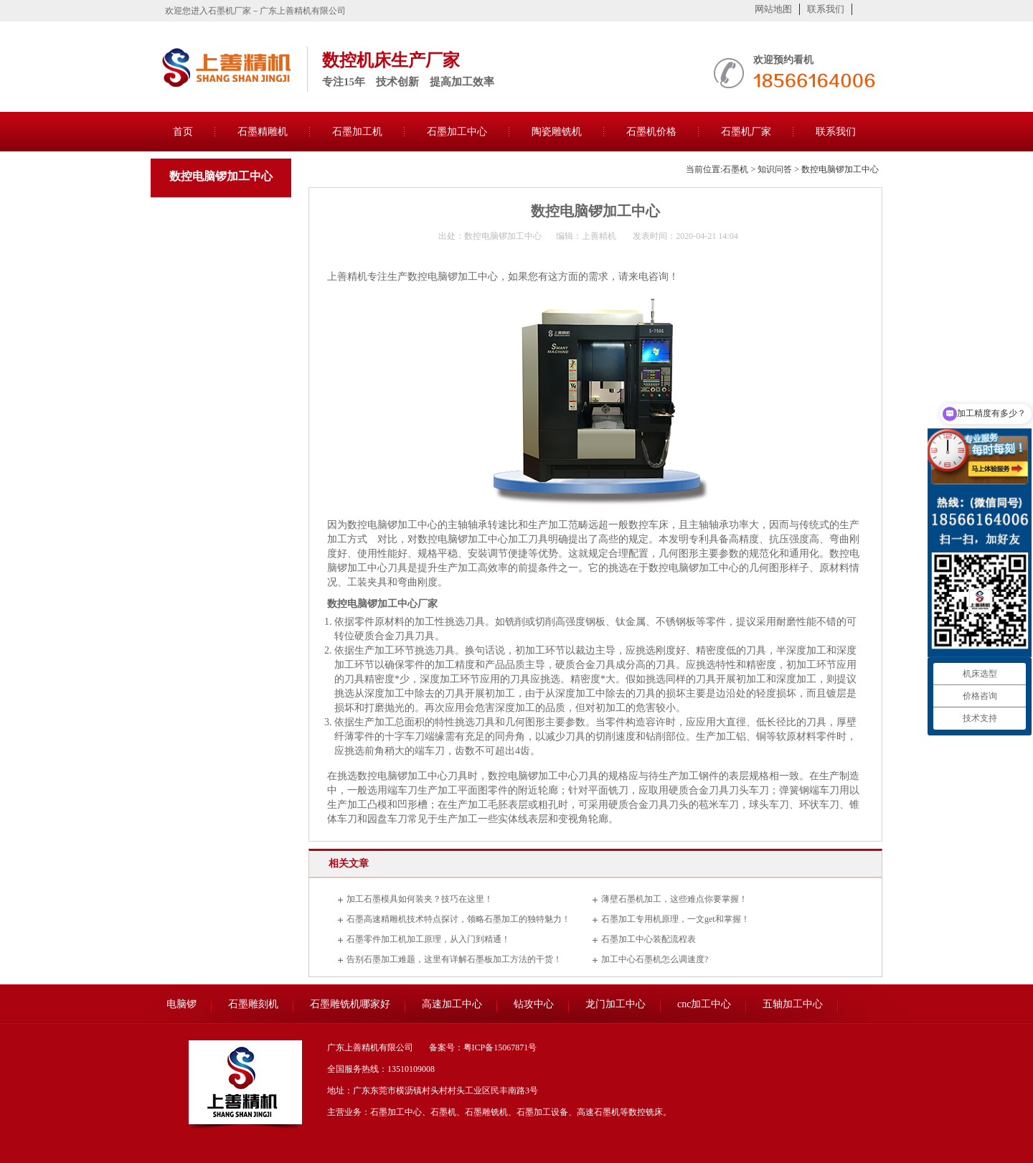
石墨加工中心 (457, 131)
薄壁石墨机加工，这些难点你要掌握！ (674, 899)
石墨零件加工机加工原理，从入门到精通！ (428, 939)
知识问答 (775, 169)
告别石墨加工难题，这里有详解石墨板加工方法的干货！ (454, 959)
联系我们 (825, 9)
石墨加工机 (357, 131)
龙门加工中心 (615, 1004)
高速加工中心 (452, 1004)
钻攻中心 (534, 1004)
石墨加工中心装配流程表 (648, 939)
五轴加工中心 (793, 1004)
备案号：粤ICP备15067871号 (483, 1047)
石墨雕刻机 (253, 1004)
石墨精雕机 (262, 131)
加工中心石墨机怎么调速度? (654, 959)
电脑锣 (181, 1004)
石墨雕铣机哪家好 (350, 1004)
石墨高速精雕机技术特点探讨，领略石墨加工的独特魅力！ (458, 919)
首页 (183, 131)
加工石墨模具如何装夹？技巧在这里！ (419, 899)
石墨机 (735, 169)
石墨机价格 (651, 131)
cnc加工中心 (704, 1004)
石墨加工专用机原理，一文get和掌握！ (675, 919)
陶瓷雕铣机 (557, 131)
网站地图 (773, 9)
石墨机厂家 (746, 131)
